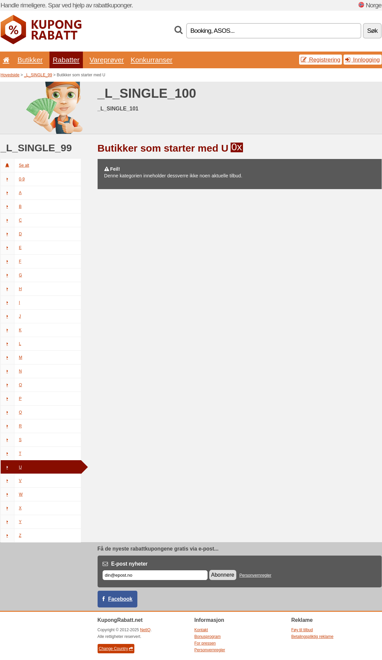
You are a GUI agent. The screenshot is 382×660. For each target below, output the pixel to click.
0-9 (13, 179)
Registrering (321, 59)
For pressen (205, 643)
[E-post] (155, 575)
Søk (372, 30)
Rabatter (66, 60)
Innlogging (362, 59)
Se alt (15, 165)
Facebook (120, 599)
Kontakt (201, 630)
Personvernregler (255, 575)
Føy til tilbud (302, 630)
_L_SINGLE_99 (38, 75)
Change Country (116, 648)
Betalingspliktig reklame (312, 636)
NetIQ (145, 630)
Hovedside (10, 75)
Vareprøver (107, 60)
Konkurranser (151, 60)
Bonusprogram (208, 636)
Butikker (29, 60)
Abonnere (222, 575)
